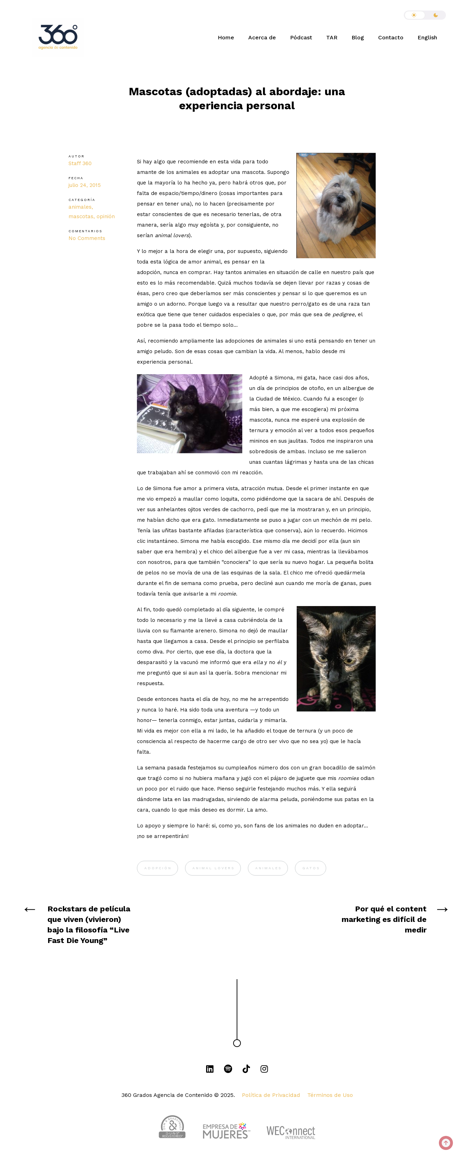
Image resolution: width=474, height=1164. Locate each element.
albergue (354, 388)
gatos (311, 868)
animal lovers (213, 868)
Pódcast (301, 37)
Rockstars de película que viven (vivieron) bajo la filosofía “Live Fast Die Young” (88, 924)
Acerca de (262, 37)
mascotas (80, 216)
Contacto (390, 37)
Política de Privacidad (271, 1095)
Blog (357, 37)
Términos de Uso (330, 1095)
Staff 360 (80, 163)
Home (226, 37)
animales (80, 207)
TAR (331, 37)
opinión (106, 216)
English (427, 37)
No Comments (86, 238)
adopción (158, 868)
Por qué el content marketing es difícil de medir (384, 919)
